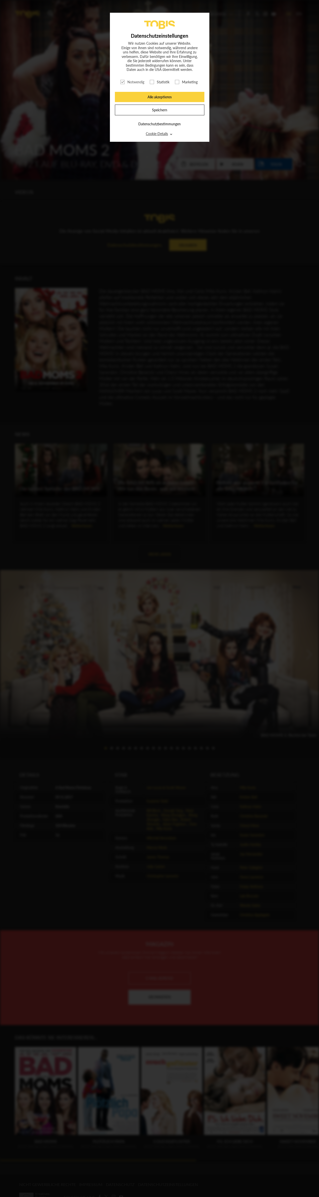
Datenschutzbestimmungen (159, 124)
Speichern (159, 110)
